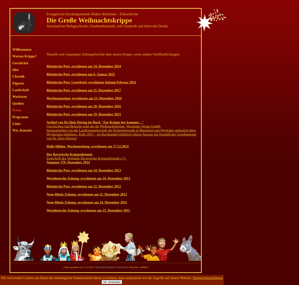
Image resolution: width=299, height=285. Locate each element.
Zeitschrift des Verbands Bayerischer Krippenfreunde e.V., (87, 158)
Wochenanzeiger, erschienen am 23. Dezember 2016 (84, 98)
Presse (17, 110)
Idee (15, 70)
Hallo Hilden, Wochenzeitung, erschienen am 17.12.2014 (88, 146)
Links (16, 124)
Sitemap (99, 267)
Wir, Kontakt (22, 130)
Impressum (122, 267)
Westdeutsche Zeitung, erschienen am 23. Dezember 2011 (88, 210)
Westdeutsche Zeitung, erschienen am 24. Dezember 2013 (88, 178)
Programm (20, 117)
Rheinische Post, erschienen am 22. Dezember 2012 (84, 186)
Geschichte (20, 63)
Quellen (18, 103)
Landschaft (20, 90)
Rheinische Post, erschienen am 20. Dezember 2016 (84, 106)
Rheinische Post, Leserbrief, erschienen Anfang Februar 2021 (91, 82)
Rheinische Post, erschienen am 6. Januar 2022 (81, 74)
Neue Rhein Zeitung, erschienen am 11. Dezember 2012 (87, 194)
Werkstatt (19, 97)
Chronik (18, 76)
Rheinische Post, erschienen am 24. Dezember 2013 (84, 170)
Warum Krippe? (24, 56)
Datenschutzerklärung (208, 278)
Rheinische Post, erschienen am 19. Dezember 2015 (84, 114)
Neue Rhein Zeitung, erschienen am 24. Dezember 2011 (87, 202)
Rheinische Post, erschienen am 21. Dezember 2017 (84, 90)
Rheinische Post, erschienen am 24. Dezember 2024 (84, 66)
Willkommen (21, 49)
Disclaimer (109, 267)
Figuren (18, 83)
